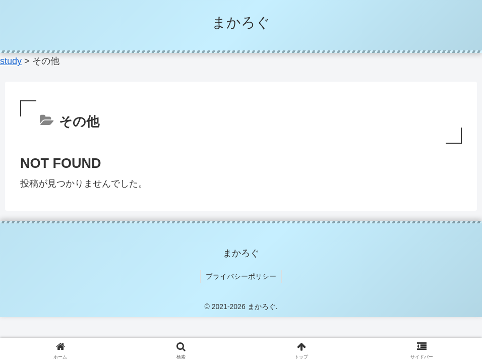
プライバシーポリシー (241, 276)
